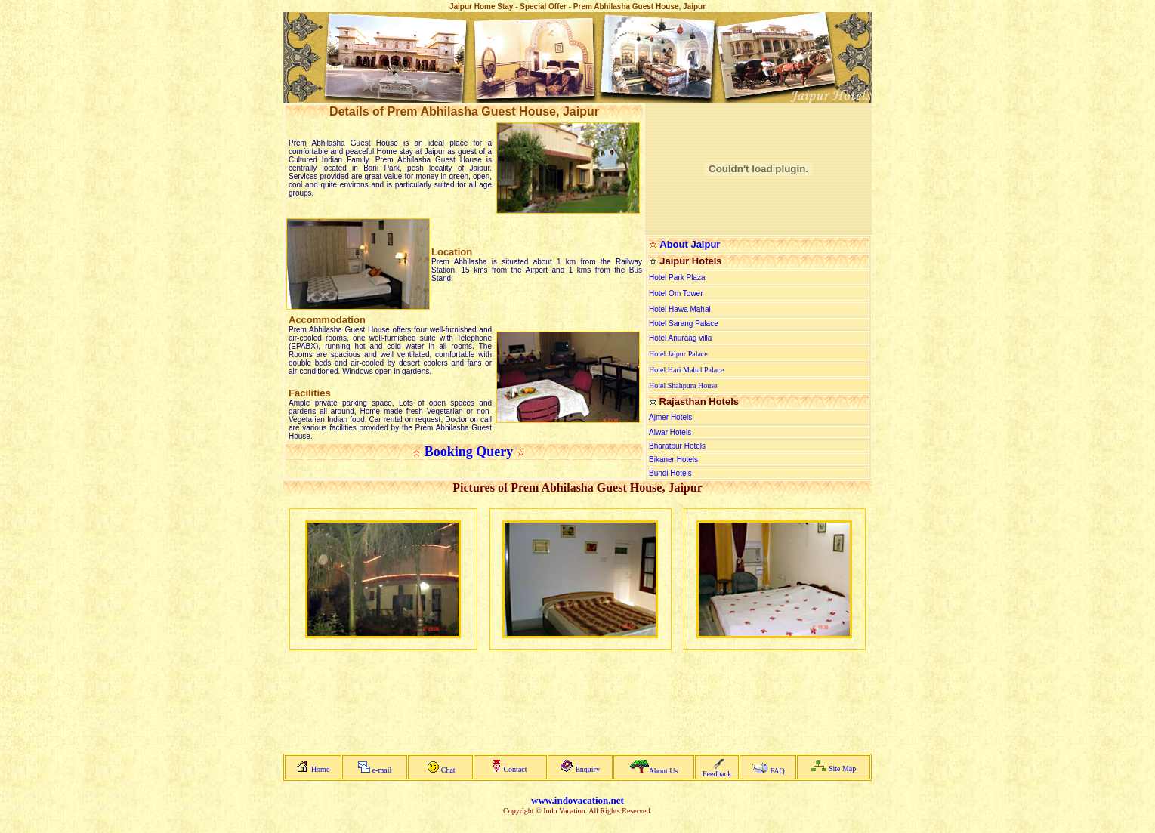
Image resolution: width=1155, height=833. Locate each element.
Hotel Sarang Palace (683, 323)
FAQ (777, 771)
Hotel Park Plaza (677, 277)
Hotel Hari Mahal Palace (686, 370)
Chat (448, 770)
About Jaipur (689, 244)
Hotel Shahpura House (683, 385)
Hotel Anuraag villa (680, 338)
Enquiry (588, 769)
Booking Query (469, 451)
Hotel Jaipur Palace (678, 354)
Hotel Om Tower (676, 293)
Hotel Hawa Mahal (680, 309)
